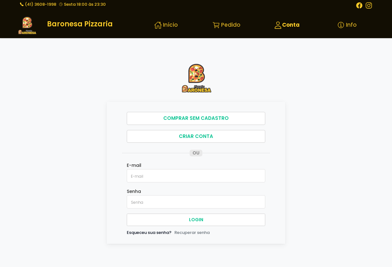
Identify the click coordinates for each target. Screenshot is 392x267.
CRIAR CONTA (196, 136)
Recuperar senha (192, 232)
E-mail (134, 165)
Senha (134, 191)
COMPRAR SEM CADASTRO (196, 118)
